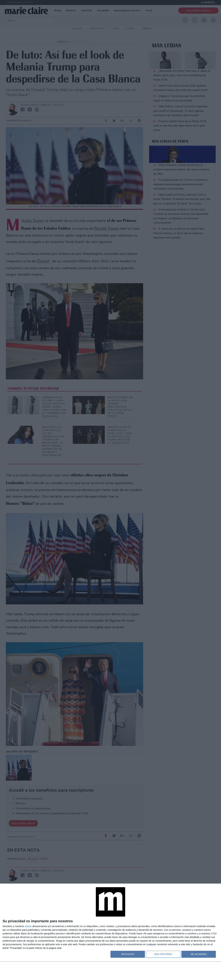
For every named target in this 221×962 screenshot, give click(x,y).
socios (28, 926)
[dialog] (110, 923)
